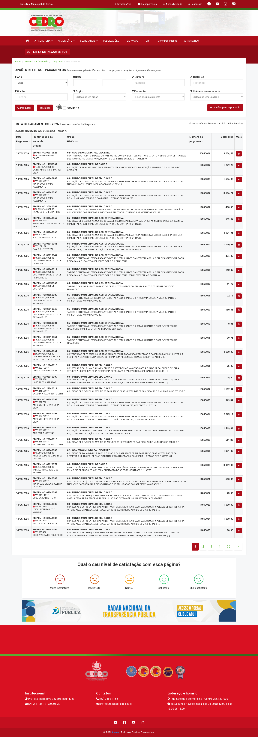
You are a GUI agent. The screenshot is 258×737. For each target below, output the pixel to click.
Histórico (197, 77)
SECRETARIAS (89, 40)
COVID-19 (73, 107)
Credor (20, 91)
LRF (149, 40)
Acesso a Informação (36, 61)
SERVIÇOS (133, 40)
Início (18, 61)
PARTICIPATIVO (191, 40)
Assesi (116, 732)
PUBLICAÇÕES (112, 40)
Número (138, 77)
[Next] (228, 547)
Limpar (45, 107)
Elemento (139, 91)
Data (77, 77)
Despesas (57, 61)
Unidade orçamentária (205, 91)
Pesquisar (24, 107)
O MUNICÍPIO (66, 40)
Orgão (78, 91)
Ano (18, 77)
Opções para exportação (225, 107)
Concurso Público (167, 40)
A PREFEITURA (43, 40)
